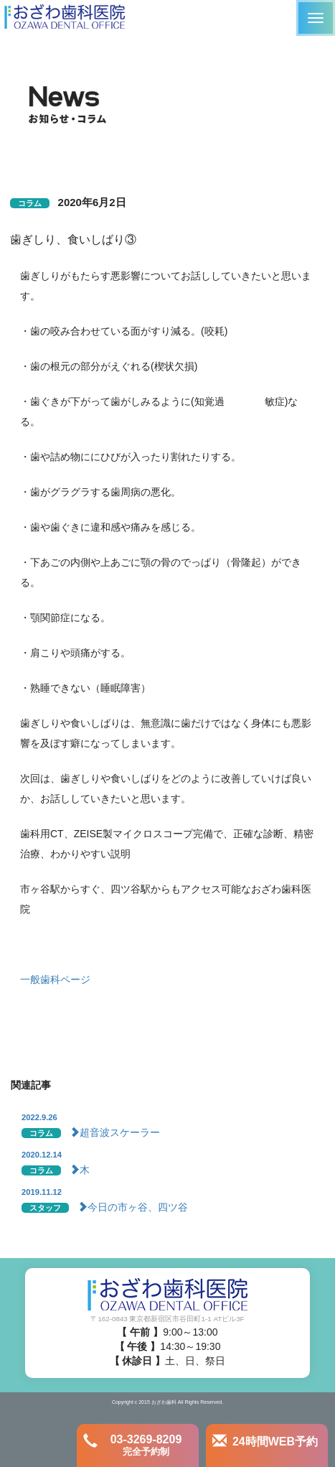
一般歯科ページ (55, 979)
